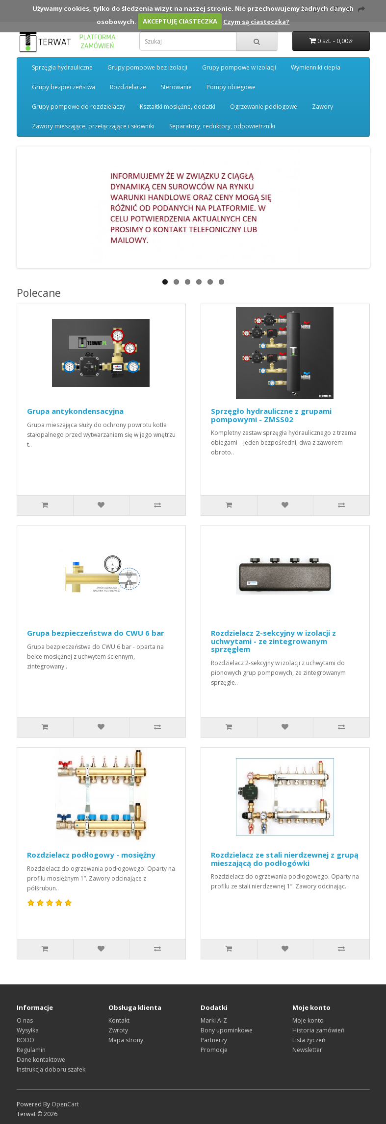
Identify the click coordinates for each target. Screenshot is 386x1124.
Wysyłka (28, 1030)
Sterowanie (176, 87)
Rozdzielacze (128, 87)
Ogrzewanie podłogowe (263, 106)
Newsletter (307, 1050)
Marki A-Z (214, 1020)
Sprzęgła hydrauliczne (62, 67)
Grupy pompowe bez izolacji (147, 67)
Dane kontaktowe (41, 1059)
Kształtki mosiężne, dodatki (177, 106)
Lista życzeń (308, 1040)
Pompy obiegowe (231, 87)
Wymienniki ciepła (315, 67)
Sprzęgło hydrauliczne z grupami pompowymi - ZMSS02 (271, 415)
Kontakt (118, 1020)
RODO (25, 1040)
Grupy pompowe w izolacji (239, 67)
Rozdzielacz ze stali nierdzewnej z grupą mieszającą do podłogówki (285, 859)
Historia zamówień (318, 1030)
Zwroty (118, 1030)
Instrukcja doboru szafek (51, 1069)
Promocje (214, 1050)
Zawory (322, 106)
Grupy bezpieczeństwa (63, 87)
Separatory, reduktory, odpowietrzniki (222, 126)
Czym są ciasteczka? (256, 21)
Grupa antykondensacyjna (75, 411)
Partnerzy (214, 1040)
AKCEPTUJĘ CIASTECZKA (180, 21)
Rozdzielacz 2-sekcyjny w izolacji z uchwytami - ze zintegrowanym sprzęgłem (273, 641)
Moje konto (308, 1020)
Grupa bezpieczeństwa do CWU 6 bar (95, 633)
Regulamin (31, 1050)
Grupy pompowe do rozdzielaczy (78, 106)
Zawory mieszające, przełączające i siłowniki (93, 126)
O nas (25, 1020)
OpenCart (65, 1104)
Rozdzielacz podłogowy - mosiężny (91, 855)
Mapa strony (125, 1040)
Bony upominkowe (227, 1030)
